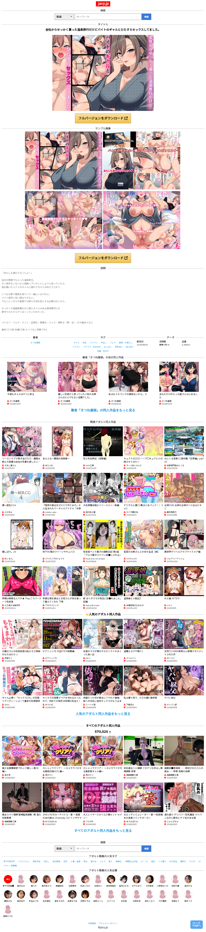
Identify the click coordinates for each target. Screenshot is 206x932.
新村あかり (47, 881)
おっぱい (108, 347)
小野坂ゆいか (162, 881)
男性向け (119, 347)
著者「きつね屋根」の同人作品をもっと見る (103, 410)
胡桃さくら (98, 896)
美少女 (93, 861)
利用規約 (92, 923)
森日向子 (21, 896)
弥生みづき (34, 896)
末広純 (124, 896)
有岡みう (175, 896)
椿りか (34, 881)
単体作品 (36, 861)
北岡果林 (72, 881)
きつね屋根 (35, 342)
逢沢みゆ (21, 881)
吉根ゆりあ (72, 896)
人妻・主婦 (75, 861)
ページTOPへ (196, 924)
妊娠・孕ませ (103, 351)
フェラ (113, 342)
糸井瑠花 (46, 896)
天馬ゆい (98, 881)
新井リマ (188, 896)
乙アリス (111, 896)
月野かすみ (85, 896)
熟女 (85, 861)
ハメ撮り (162, 861)
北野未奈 (137, 896)
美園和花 (59, 881)
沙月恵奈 (149, 881)
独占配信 (56, 861)
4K (199, 861)
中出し (104, 342)
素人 (110, 861)
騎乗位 (119, 861)
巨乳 (85, 342)
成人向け (130, 347)
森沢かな (188, 881)
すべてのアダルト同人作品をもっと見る (103, 830)
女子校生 (173, 861)
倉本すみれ (59, 896)
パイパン (94, 342)
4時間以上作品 (131, 861)
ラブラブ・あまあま (92, 347)
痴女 (153, 861)
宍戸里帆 (162, 896)
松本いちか (85, 881)
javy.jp (103, 3)
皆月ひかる (124, 881)
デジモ (192, 861)
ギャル (77, 342)
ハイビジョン (23, 861)
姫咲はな (8, 896)
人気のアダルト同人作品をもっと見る (103, 713)
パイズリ (76, 347)
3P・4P (144, 861)
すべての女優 (8, 881)
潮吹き (183, 861)
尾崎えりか (8, 911)
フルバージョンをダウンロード (103, 118)
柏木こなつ (149, 896)
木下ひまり (137, 881)
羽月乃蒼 (175, 881)
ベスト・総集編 (10, 865)
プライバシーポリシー (108, 923)
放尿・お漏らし (125, 342)
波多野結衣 (111, 881)
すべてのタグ (9, 861)
